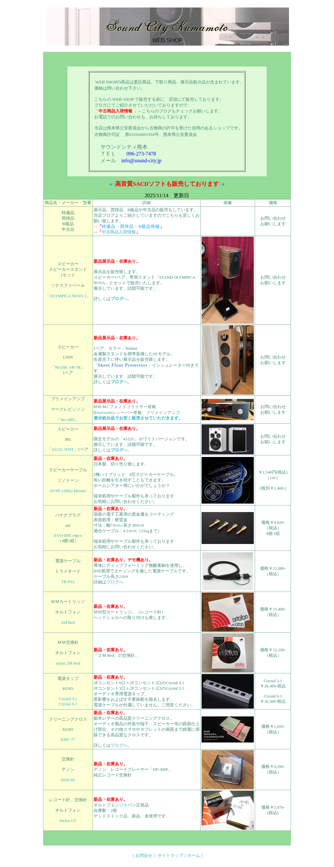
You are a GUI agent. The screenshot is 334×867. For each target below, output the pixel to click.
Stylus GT (67, 820)
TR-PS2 (68, 582)
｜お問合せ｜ (144, 855)
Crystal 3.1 (68, 699)
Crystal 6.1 (68, 704)
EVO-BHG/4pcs (68, 535)
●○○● (167, 184)
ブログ (117, 299)
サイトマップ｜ (172, 855)
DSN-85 (68, 780)
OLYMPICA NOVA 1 (68, 296)
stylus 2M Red (68, 663)
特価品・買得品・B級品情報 (131, 226)
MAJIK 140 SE (68, 367)
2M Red (68, 622)
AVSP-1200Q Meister (68, 491)
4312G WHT (63, 449)
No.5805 (68, 420)
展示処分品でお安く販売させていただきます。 (138, 418)
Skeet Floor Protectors (123, 365)
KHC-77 (68, 739)
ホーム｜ (195, 855)
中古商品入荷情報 (119, 232)
